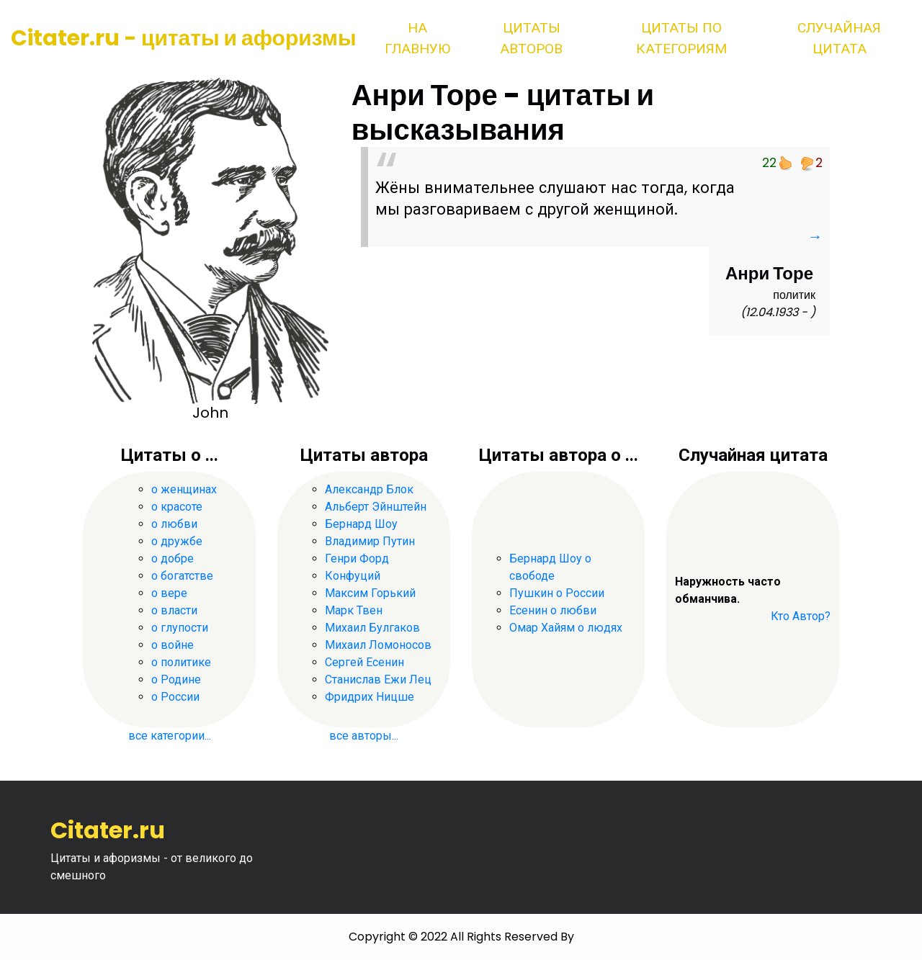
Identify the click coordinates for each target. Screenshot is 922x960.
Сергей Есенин (364, 662)
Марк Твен (353, 610)
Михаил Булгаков (372, 627)
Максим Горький (370, 593)
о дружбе (176, 541)
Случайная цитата (839, 38)
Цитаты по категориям (681, 38)
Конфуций (352, 576)
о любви (174, 524)
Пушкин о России (556, 593)
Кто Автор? (801, 616)
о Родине (176, 679)
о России (175, 697)
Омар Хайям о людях (565, 627)
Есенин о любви (552, 610)
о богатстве (182, 576)
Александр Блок (369, 489)
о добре (172, 558)
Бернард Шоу (361, 524)
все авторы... (363, 736)
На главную (417, 38)
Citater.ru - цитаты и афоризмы (184, 38)
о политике (181, 662)
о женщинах (184, 489)
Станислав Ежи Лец (378, 679)
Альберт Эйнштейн (375, 506)
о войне (172, 645)
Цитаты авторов (531, 38)
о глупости (179, 627)
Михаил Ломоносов (378, 645)
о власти (174, 610)
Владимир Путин (370, 541)
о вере (169, 593)
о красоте (176, 506)
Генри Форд (357, 558)
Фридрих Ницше (369, 697)
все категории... (169, 736)
